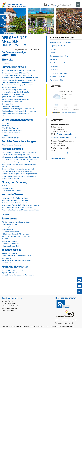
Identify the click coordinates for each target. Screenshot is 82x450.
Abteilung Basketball (9, 224)
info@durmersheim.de (64, 134)
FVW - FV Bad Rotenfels (10, 128)
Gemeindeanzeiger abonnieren (66, 320)
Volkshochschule (8, 188)
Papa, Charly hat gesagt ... (11, 137)
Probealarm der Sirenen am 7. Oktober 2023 (18, 75)
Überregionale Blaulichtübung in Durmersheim (18, 70)
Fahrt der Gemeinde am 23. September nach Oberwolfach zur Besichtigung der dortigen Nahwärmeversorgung (18, 84)
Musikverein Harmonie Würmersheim (15, 200)
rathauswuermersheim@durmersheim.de (65, 153)
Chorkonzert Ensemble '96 (11, 133)
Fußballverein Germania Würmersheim (15, 234)
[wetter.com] (56, 114)
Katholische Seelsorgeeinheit (12, 270)
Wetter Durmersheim (66, 92)
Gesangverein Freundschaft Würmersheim (17, 207)
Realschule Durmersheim (11, 186)
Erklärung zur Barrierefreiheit (62, 326)
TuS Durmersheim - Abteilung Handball (15, 222)
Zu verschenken (7, 104)
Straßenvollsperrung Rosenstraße (14, 89)
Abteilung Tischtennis (9, 227)
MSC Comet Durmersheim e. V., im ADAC (16, 236)
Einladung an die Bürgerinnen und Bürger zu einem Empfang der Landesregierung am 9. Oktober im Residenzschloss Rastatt (19, 176)
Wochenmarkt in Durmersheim (12, 101)
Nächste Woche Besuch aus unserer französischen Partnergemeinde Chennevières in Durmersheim (20, 78)
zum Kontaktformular (58, 158)
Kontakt (5, 326)
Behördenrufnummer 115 (64, 323)
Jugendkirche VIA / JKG (10, 272)
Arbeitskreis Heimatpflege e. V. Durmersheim (18, 109)
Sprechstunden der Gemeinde (12, 97)
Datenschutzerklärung (40, 326)
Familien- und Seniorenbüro (11, 106)
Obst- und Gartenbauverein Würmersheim (16, 260)
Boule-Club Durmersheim (11, 243)
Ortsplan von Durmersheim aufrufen (63, 137)
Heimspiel (5, 125)
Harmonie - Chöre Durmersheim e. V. (15, 203)
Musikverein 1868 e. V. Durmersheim (15, 198)
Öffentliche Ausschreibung (11, 145)
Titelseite (5, 63)
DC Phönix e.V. (7, 239)
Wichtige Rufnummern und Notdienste (15, 99)
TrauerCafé (6, 215)
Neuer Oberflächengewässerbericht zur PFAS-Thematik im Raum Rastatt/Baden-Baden (18, 170)
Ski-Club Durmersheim (9, 241)
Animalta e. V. (6, 263)
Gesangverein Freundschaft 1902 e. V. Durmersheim (20, 205)
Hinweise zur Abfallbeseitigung (13, 94)
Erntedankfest (7, 123)
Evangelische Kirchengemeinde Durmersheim (18, 275)
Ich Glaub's (5, 135)
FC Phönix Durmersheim (10, 231)
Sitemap (25, 326)
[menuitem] (46, 5)
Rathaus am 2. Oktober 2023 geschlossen (17, 73)
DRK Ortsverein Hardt (9, 253)
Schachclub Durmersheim (11, 246)
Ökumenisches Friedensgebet (12, 130)
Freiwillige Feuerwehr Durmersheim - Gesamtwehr (20, 111)
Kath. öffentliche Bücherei (11, 190)
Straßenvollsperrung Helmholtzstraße (15, 92)
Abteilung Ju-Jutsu (8, 229)
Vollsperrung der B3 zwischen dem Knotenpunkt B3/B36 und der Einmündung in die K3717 (19, 153)
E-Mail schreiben (8, 310)
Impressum (15, 326)
